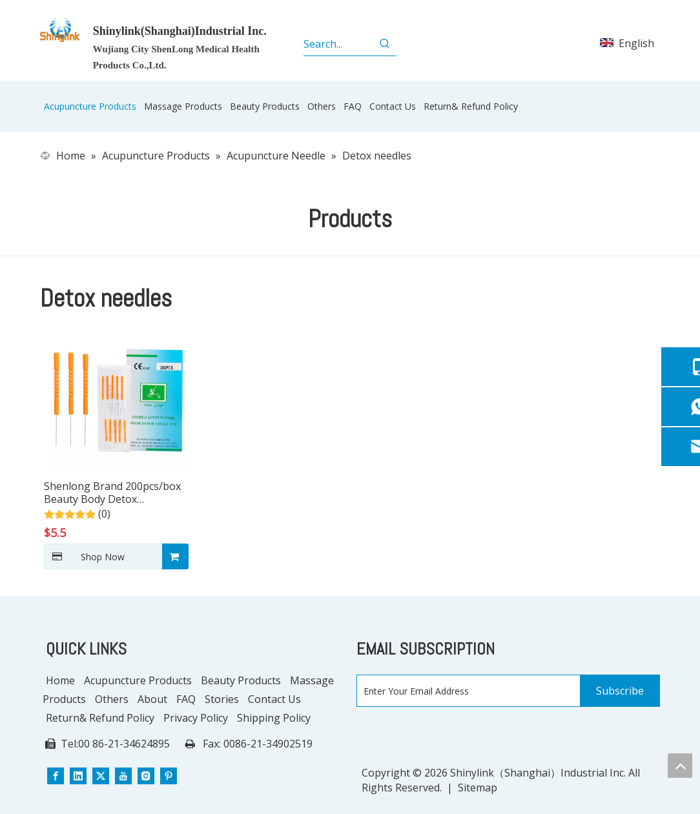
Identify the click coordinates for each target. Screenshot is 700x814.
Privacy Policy (195, 718)
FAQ (186, 699)
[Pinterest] (168, 775)
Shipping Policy (274, 718)
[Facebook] (55, 775)
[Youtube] (123, 775)
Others (112, 699)
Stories (222, 699)
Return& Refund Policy (100, 718)
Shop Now (84, 556)
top (680, 765)
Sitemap (477, 787)
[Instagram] (146, 775)
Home (60, 680)
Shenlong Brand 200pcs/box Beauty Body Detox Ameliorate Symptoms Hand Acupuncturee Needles (112, 492)
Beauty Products (241, 680)
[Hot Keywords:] (384, 44)
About (152, 699)
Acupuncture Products (138, 680)
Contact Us (274, 699)
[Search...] (338, 44)
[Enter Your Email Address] (465, 691)
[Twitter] (100, 775)
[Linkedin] (78, 775)
